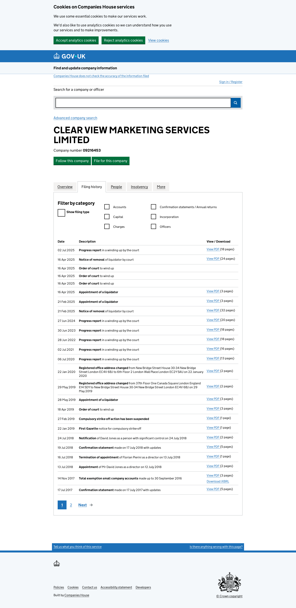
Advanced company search (75, 118)
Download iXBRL (218, 481)
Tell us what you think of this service (78, 547)
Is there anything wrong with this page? (216, 547)
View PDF (213, 249)
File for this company (110, 160)
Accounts (115, 207)
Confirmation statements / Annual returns (184, 207)
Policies (59, 587)
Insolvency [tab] (139, 186)
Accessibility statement (116, 587)
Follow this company (72, 160)
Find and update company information (85, 68)
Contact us (89, 587)
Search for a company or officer (79, 89)
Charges (114, 227)
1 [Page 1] (62, 505)
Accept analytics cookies (76, 40)
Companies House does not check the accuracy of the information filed (101, 76)
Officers (161, 227)
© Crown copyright (229, 596)
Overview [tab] (65, 186)
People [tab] (116, 186)
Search (236, 103)
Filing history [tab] (91, 186)
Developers (143, 587)
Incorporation (165, 217)
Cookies (73, 587)
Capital (113, 217)
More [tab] (161, 186)
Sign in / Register (230, 82)
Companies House (76, 595)
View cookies (158, 40)
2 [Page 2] (71, 505)
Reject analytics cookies (123, 40)
